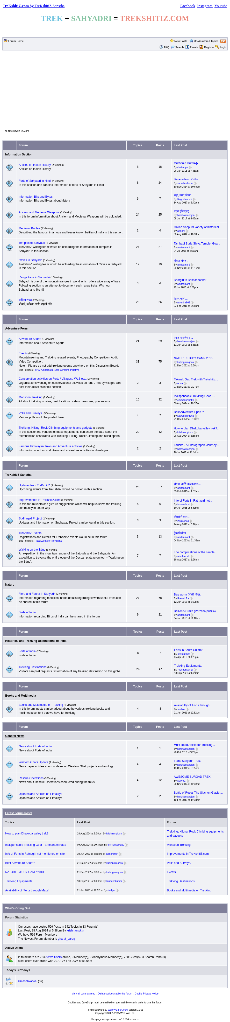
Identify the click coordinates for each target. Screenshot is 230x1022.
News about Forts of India (35, 746)
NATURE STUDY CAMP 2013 (193, 358)
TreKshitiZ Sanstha (18, 474)
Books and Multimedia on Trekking (41, 705)
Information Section (19, 154)
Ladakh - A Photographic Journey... (196, 445)
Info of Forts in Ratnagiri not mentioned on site (35, 853)
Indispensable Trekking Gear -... (194, 396)
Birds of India (27, 612)
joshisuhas (183, 521)
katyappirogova (185, 362)
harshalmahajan (185, 215)
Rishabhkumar (185, 669)
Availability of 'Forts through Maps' (27, 890)
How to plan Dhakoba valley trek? (27, 833)
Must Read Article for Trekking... (194, 745)
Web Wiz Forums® (118, 1009)
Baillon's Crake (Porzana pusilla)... (196, 611)
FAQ (166, 47)
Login (223, 47)
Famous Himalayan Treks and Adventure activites (50, 446)
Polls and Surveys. (31, 413)
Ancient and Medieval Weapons (39, 212)
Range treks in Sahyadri (34, 277)
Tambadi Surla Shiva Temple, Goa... (197, 243)
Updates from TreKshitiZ (35, 485)
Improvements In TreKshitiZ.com (40, 500)
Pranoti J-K (183, 598)
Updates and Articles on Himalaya (40, 794)
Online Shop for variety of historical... (197, 227)
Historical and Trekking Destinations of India (35, 641)
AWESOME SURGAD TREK (192, 776)
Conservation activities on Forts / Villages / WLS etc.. (53, 378)
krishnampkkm (185, 432)
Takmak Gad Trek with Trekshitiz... (196, 379)
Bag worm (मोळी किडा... (188, 594)
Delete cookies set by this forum (115, 993)
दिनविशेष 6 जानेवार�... (187, 163)
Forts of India (27, 651)
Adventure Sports (30, 339)
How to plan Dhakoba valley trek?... (197, 428)
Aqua (180, 383)
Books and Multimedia (20, 695)
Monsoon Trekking (31, 397)
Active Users (14, 948)
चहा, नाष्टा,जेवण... (184, 195)
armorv (181, 231)
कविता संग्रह (25, 300)
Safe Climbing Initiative (66, 370)
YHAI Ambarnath (44, 370)
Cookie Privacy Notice (146, 993)
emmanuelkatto (185, 400)
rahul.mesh (183, 556)
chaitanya (182, 167)
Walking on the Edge (32, 549)
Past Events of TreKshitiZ (48, 540)
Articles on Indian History (35, 165)
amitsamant (183, 247)
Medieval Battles (29, 228)
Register (209, 47)
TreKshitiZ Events (30, 533)
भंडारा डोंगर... (181, 261)
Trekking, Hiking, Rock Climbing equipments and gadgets (55, 427)
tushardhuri (183, 504)
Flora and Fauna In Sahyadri (37, 593)
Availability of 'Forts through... (193, 705)
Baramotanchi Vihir (186, 179)
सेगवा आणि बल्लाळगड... (187, 484)
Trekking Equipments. (188, 665)
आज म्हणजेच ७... (183, 337)
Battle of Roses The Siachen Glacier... (198, 792)
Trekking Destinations (33, 667)
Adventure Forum (17, 328)
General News (14, 736)
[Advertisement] (115, 89)
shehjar (182, 709)
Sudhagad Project (30, 518)
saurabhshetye (185, 183)
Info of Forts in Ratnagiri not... (193, 500)
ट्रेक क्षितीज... (181, 533)
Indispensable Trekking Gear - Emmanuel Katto (35, 845)
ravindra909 (183, 302)
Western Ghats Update (33, 762)
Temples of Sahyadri (32, 243)
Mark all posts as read (83, 993)
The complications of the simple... (195, 552)
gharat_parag (66, 938)
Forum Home (16, 41)
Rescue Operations (31, 778)
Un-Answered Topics (206, 41)
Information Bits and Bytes (36, 196)
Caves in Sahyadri (30, 260)
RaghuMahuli (184, 199)
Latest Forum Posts (18, 813)
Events (191, 47)
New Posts (180, 41)
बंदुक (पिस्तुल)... (183, 211)
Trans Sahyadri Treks (187, 761)
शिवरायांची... (181, 298)
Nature (9, 584)
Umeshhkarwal (27, 981)
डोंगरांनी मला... (182, 517)
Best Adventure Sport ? (189, 412)
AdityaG (181, 780)
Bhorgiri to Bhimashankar (190, 280)
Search (177, 47)
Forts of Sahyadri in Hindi (35, 180)
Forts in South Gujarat (188, 650)
